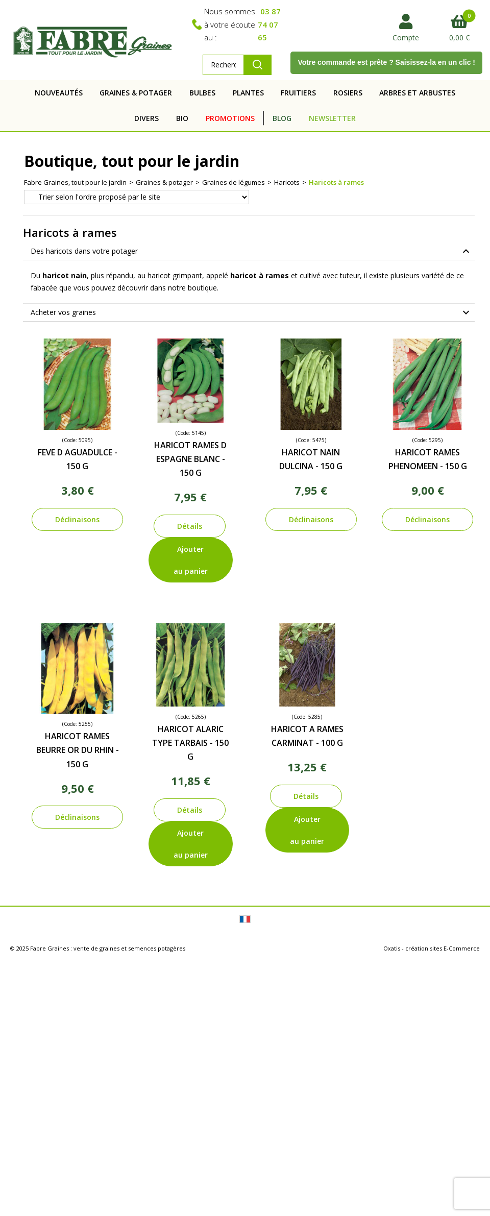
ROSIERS (347, 93)
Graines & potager (164, 182)
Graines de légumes (233, 182)
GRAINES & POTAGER (136, 93)
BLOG (282, 118)
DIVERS (146, 118)
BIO (182, 118)
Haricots (287, 182)
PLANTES (248, 93)
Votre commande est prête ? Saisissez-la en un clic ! (386, 62)
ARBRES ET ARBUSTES (417, 93)
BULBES (202, 93)
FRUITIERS (298, 93)
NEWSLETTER (332, 118)
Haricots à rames (336, 182)
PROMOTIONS (230, 118)
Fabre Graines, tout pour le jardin (75, 182)
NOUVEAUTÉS (59, 93)
